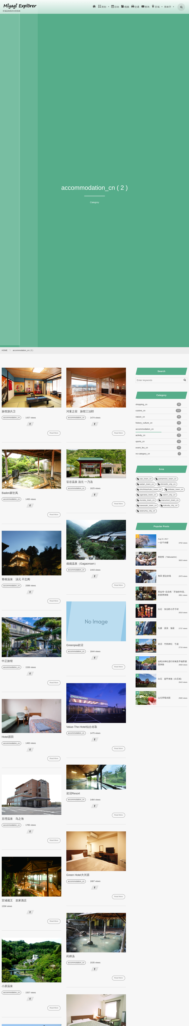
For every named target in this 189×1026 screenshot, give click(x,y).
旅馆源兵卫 (9, 411)
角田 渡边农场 (164, 576)
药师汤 (70, 956)
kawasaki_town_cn (148, 506)
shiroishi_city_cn (168, 484)
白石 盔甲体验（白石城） (170, 679)
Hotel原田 (8, 737)
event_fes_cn (158, 447)
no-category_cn (158, 453)
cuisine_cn (158, 410)
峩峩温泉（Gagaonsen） (81, 563)
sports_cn (158, 441)
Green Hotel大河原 (77, 875)
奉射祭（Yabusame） (168, 557)
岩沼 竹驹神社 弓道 (168, 644)
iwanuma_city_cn (147, 511)
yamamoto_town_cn (167, 479)
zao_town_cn (146, 479)
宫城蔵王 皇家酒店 (14, 900)
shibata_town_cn (175, 490)
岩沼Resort (73, 793)
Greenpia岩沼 (74, 645)
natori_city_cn (169, 495)
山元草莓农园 (164, 698)
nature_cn (158, 417)
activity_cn (158, 435)
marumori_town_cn (170, 500)
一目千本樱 (163, 542)
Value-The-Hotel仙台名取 (81, 727)
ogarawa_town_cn (148, 495)
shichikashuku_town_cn (150, 490)
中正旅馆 (7, 661)
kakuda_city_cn (170, 506)
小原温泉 (7, 986)
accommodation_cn (11, 418)
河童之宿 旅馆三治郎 (80, 411)
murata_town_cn (147, 500)
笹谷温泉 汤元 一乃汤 (79, 482)
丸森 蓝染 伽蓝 (166, 628)
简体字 (167, 7)
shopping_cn (158, 404)
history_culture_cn (158, 423)
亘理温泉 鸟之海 (13, 818)
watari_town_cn (147, 484)
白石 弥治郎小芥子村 (168, 609)
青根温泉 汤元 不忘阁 (16, 579)
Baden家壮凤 (10, 493)
